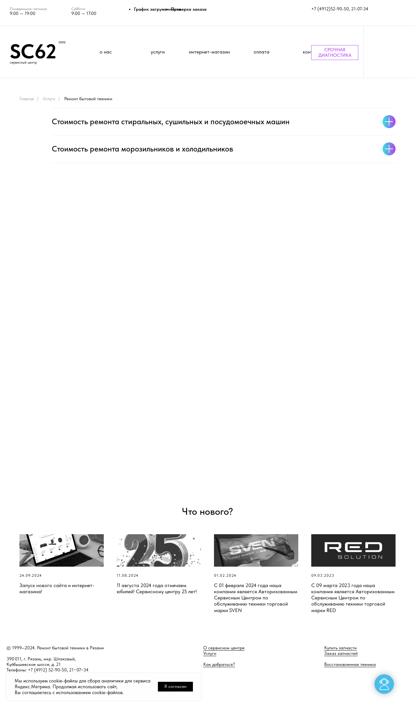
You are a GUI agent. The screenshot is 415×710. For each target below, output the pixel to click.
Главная (26, 98)
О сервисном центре (223, 647)
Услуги (49, 98)
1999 (61, 43)
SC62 (33, 51)
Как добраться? (219, 664)
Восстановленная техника (350, 664)
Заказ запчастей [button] (341, 653)
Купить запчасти (340, 647)
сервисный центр (23, 62)
